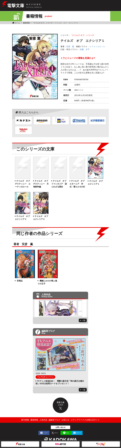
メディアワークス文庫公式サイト (85, 420)
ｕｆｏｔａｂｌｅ (97, 46)
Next (84, 308)
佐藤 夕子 (85, 49)
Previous (36, 308)
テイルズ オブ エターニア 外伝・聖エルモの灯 (78, 184)
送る (67, 433)
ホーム (17, 23)
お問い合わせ (60, 427)
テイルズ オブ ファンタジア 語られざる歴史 (59, 184)
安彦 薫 (70, 46)
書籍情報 (26, 23)
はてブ (79, 433)
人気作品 (43, 420)
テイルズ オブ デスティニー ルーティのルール (23, 184)
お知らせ (65, 420)
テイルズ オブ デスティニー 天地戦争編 (41, 184)
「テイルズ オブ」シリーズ (42, 23)
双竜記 (19, 281)
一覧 (83, 320)
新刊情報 (25, 420)
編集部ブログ (54, 420)
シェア (45, 433)
